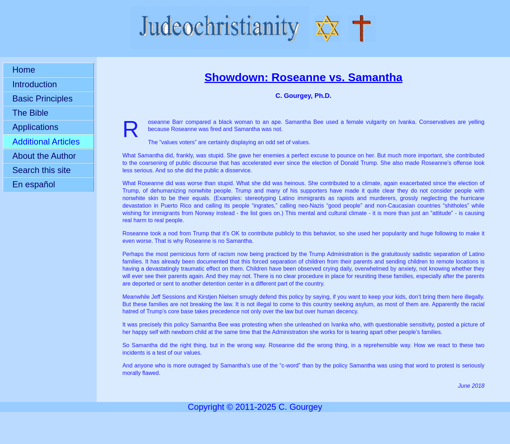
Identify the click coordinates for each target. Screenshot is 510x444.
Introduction (34, 84)
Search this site (41, 170)
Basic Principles (42, 98)
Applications (35, 127)
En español (33, 184)
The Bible (30, 112)
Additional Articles (46, 141)
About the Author (44, 156)
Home (23, 69)
